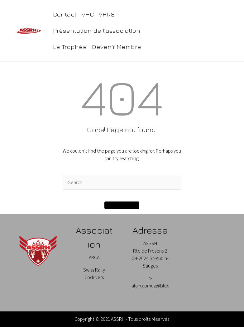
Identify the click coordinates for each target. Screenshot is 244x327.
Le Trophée (70, 46)
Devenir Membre (116, 46)
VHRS (107, 14)
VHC (88, 14)
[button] (121, 205)
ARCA (94, 257)
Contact (65, 14)
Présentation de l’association (96, 30)
